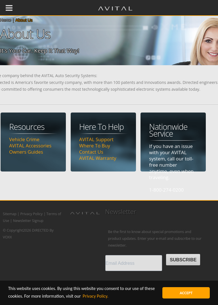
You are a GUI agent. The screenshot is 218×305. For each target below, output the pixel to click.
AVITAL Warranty (97, 158)
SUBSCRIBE (183, 259)
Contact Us (91, 152)
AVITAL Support (96, 139)
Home (5, 20)
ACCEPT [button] (186, 292)
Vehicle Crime (24, 139)
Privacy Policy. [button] (95, 296)
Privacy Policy (31, 213)
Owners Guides (26, 152)
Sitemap (9, 213)
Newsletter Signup (28, 220)
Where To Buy (94, 145)
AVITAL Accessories (30, 145)
